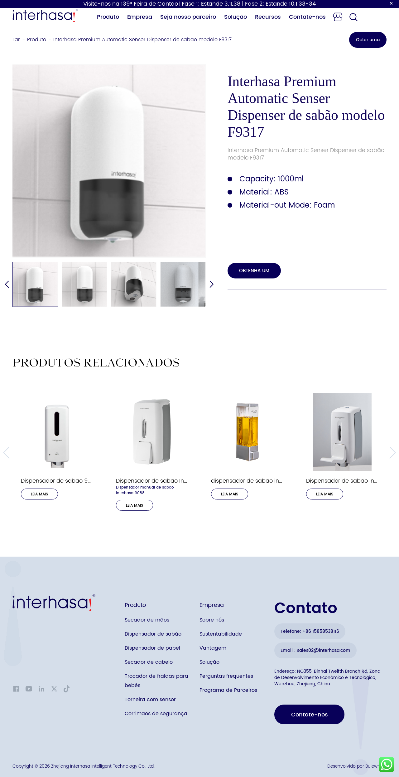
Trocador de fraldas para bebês (156, 681)
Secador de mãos (147, 620)
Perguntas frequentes (226, 676)
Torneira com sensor (150, 700)
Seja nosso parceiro (188, 17)
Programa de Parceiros (228, 690)
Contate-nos (307, 17)
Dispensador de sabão (153, 634)
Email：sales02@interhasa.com (315, 650)
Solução (235, 17)
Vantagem (213, 648)
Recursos (268, 17)
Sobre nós (212, 620)
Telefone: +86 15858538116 (310, 631)
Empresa (139, 17)
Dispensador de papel (152, 648)
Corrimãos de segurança (156, 714)
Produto (108, 17)
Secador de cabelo (149, 662)
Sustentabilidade (221, 634)
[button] (211, 284)
